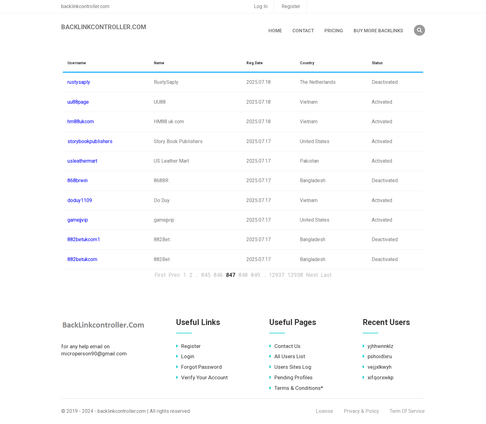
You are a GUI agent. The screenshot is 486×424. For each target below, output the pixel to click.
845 (205, 275)
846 (218, 275)
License (324, 411)
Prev (174, 275)
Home (275, 31)
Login (185, 356)
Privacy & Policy (361, 411)
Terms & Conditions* (296, 388)
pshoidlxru (377, 356)
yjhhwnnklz (378, 346)
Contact (303, 31)
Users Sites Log (290, 367)
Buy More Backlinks (378, 31)
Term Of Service (407, 411)
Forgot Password (199, 367)
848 (243, 275)
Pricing (333, 31)
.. (196, 275)
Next (312, 275)
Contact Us (284, 346)
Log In (261, 6)
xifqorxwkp (378, 377)
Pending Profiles (291, 377)
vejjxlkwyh (377, 367)
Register (291, 6)
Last (326, 275)
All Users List (287, 356)
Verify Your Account (202, 377)
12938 (295, 275)
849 (255, 275)
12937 (276, 275)
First (160, 275)
